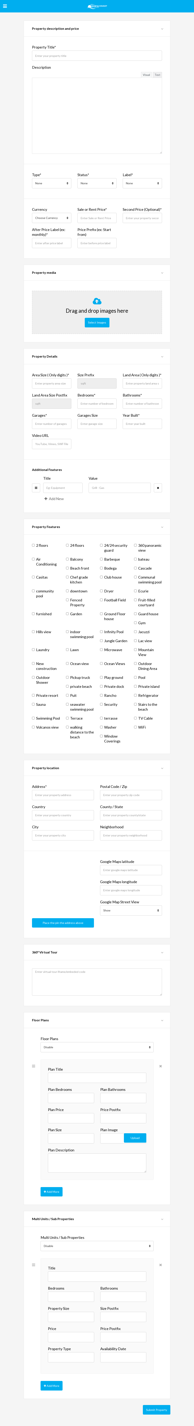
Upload (135, 1134)
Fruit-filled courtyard (144, 601)
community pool (43, 593)
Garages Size (87, 414)
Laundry (40, 649)
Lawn (72, 649)
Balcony (74, 558)
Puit (71, 695)
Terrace (74, 717)
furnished (42, 613)
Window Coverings (110, 738)
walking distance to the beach (80, 731)
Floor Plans (49, 1035)
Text (157, 74)
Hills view (41, 631)
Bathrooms (109, 1284)
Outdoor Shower (41, 679)
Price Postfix (110, 1106)
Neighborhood (111, 826)
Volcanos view (45, 726)
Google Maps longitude (118, 881)
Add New (54, 498)
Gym (140, 622)
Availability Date (113, 1345)
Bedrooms (56, 1284)
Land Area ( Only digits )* (142, 374)
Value (93, 477)
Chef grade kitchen (77, 579)
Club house (111, 576)
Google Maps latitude (117, 861)
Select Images (97, 322)
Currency (39, 209)
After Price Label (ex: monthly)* (48, 232)
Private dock (112, 686)
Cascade (143, 567)
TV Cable (143, 717)
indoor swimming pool (80, 633)
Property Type (59, 1345)
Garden (74, 613)
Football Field (113, 599)
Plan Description (61, 1146)
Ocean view (77, 663)
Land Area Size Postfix (49, 394)
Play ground (111, 677)
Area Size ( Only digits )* (50, 374)
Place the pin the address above (63, 922)
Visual (146, 74)
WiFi (140, 726)
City (35, 826)
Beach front (77, 567)
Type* (36, 174)
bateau (141, 558)
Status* (83, 174)
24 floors (75, 544)
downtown (76, 590)
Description (41, 67)
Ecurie (141, 590)
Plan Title (55, 1066)
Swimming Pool (46, 717)
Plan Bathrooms (113, 1086)
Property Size (58, 1304)
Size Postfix (109, 1304)
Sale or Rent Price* (92, 209)
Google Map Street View (119, 901)
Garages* (39, 414)
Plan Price (56, 1106)
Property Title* (44, 47)
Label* (128, 174)
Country (38, 806)
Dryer (107, 590)
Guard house (146, 613)
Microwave (111, 649)
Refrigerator (146, 695)
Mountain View (144, 651)
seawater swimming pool (80, 706)
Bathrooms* (132, 394)
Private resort (45, 695)
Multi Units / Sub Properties (62, 1234)
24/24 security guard (113, 547)
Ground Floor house (113, 615)
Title (47, 477)
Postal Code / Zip (113, 786)
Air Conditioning (44, 561)
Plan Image (109, 1126)
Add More (51, 1188)
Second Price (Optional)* (142, 209)
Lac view (143, 640)
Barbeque (110, 558)
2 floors (40, 544)
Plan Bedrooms (60, 1086)
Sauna (39, 703)
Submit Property (156, 1405)
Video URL (40, 435)
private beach (79, 686)
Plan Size (55, 1126)
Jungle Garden (113, 640)
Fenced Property (75, 601)
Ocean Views (112, 663)
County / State (111, 806)
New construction (44, 665)
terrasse (109, 717)
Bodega (108, 567)
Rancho (108, 695)
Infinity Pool (111, 631)
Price (52, 1325)
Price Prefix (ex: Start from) (94, 232)
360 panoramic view (148, 547)
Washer (108, 726)
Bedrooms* (86, 394)
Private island (147, 686)
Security (108, 703)
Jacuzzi (142, 631)
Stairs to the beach (145, 706)
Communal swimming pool (148, 579)
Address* (39, 786)
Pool (139, 677)
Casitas (40, 576)
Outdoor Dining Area (145, 665)
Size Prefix (85, 374)
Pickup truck (78, 677)
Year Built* (131, 414)
